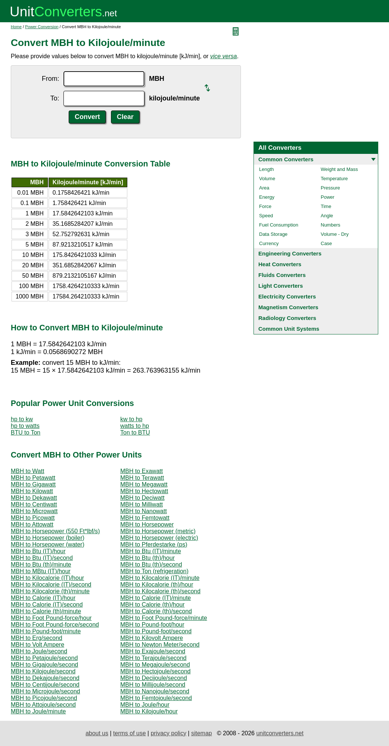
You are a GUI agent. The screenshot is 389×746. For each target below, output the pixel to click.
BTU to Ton (25, 432)
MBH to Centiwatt (34, 504)
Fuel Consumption (278, 225)
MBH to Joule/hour (145, 705)
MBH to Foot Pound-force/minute (163, 618)
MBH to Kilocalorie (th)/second (160, 591)
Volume (267, 178)
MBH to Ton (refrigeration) (154, 571)
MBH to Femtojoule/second (156, 698)
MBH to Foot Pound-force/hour (51, 618)
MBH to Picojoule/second (44, 698)
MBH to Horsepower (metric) (158, 531)
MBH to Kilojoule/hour (149, 711)
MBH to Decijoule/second (153, 678)
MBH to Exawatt (141, 471)
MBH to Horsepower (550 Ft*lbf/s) (55, 531)
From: (50, 78)
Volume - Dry (335, 234)
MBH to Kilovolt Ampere (151, 638)
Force (265, 206)
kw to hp (131, 419)
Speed (266, 215)
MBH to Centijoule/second (45, 684)
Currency (269, 243)
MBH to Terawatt (142, 478)
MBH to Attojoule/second (43, 705)
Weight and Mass (339, 169)
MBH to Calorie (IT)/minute (155, 598)
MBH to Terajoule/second (153, 658)
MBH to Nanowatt (143, 511)
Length (266, 169)
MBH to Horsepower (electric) (159, 538)
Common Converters (285, 159)
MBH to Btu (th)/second (151, 564)
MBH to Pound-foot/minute (46, 631)
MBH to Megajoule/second (155, 664)
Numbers (330, 225)
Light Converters (280, 286)
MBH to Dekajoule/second (45, 678)
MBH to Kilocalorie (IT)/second (51, 584)
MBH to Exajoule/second (152, 651)
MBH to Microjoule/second (45, 691)
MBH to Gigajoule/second (44, 664)
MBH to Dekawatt (34, 498)
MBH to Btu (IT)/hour (38, 551)
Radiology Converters (287, 318)
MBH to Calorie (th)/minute (46, 611)
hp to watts (25, 426)
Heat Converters (279, 264)
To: (54, 98)
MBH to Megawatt (143, 484)
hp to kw (22, 419)
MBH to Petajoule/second (44, 658)
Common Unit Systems (288, 329)
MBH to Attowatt (32, 524)
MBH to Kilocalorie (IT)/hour (47, 578)
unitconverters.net (279, 733)
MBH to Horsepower (147, 524)
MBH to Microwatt (34, 511)
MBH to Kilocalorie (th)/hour (156, 584)
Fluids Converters (282, 275)
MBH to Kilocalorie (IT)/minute (159, 578)
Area (264, 188)
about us (96, 733)
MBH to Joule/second (39, 651)
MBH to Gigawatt (33, 484)
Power (327, 197)
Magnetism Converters (288, 307)
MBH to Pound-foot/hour (152, 624)
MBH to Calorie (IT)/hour (43, 598)
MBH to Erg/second (36, 638)
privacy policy (168, 733)
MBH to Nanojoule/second (154, 691)
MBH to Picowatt (33, 518)
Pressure (330, 188)
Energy (266, 197)
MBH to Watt (27, 471)
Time (326, 206)
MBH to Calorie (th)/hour (152, 604)
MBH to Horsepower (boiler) (47, 538)
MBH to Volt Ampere (37, 644)
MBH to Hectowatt (144, 491)
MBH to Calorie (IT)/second (47, 604)
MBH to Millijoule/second (152, 684)
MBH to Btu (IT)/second (42, 558)
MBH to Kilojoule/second (43, 671)
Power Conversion (42, 26)
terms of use (129, 733)
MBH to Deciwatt (142, 498)
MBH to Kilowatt (32, 491)
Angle (327, 215)
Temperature (334, 178)
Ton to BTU (135, 432)
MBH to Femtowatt (144, 518)
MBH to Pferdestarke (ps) (153, 544)
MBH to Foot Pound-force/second (55, 624)
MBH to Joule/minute (38, 711)
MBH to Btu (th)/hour (147, 558)
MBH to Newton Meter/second (159, 644)
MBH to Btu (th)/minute (41, 564)
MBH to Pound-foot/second (156, 631)
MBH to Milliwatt (141, 504)
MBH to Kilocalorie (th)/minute (50, 591)
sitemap (201, 733)
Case (326, 243)
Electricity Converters (287, 296)
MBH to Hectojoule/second (155, 671)
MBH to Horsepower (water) (47, 544)
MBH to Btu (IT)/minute (150, 551)
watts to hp (134, 426)
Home (16, 26)
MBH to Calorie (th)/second (156, 611)
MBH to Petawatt (33, 478)
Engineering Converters (289, 253)
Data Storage (273, 234)
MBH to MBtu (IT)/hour (41, 571)
